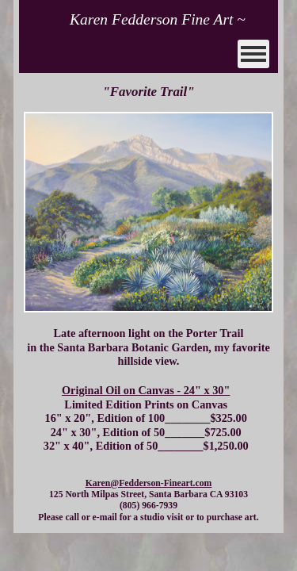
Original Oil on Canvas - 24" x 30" (146, 390)
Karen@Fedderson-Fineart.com (149, 483)
